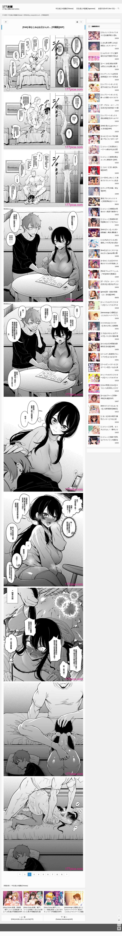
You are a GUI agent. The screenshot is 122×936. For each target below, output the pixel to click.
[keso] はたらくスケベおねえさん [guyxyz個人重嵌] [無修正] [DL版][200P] (109, 253)
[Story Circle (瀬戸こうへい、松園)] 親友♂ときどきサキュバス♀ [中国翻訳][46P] (53, 910)
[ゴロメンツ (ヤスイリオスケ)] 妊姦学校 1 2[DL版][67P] (109, 35)
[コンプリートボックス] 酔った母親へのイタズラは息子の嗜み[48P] (109, 97)
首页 (4, 15)
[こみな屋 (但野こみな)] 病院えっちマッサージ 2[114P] (109, 45)
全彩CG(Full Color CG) (106, 8)
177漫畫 (7, 6)
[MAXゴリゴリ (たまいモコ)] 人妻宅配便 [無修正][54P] (109, 408)
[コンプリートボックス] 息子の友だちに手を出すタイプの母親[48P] (109, 87)
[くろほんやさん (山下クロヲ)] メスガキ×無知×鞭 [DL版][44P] (109, 336)
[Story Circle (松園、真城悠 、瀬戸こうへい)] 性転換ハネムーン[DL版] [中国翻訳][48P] (12, 910)
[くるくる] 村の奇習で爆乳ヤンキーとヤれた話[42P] (109, 419)
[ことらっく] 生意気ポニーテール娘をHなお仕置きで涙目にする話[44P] (109, 149)
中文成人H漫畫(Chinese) (64, 8)
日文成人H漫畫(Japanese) (85, 8)
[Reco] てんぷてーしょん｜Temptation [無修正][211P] (109, 274)
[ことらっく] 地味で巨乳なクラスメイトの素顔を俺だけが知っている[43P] (110, 440)
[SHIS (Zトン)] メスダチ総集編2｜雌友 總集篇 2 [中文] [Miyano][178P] (109, 232)
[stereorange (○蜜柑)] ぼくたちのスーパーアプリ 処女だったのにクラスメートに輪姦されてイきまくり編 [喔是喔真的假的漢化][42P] (73, 912)
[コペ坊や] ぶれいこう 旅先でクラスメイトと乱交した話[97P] (109, 180)
